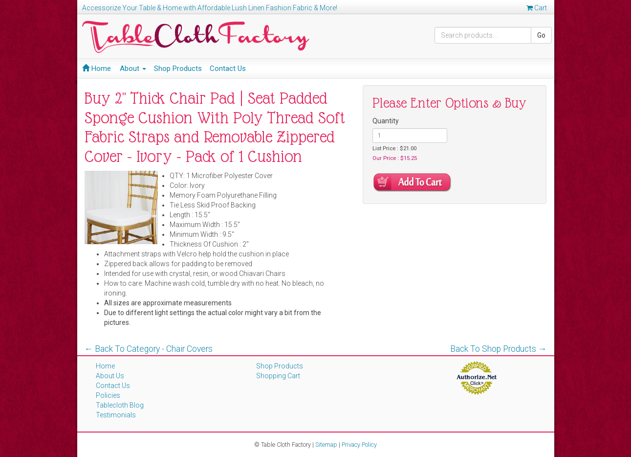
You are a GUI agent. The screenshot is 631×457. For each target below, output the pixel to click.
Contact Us (228, 68)
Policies (108, 395)
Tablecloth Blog (120, 405)
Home (96, 68)
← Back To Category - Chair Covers (149, 349)
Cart (536, 8)
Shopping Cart (278, 376)
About (133, 68)
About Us (110, 376)
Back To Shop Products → (498, 349)
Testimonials (116, 415)
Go (541, 35)
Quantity (385, 121)
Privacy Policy (359, 444)
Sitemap (326, 444)
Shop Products (178, 68)
